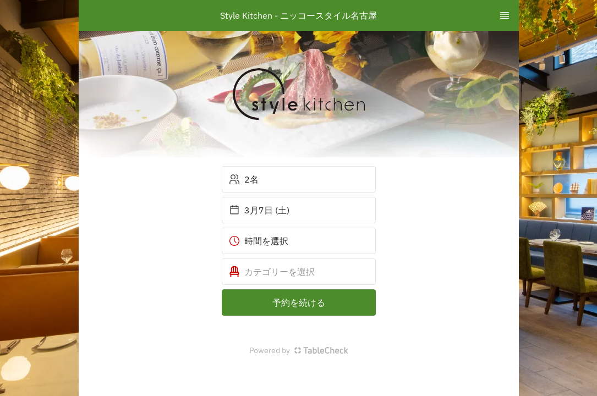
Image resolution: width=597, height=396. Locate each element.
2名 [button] (244, 179)
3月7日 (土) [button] (259, 210)
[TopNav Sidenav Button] (504, 15)
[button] (299, 271)
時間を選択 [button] (258, 240)
